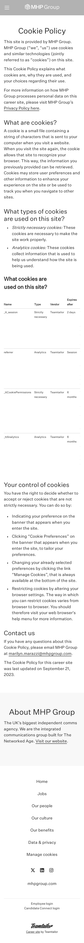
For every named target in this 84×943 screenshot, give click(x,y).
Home (42, 782)
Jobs (42, 794)
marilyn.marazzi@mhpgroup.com (40, 654)
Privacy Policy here (21, 109)
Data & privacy (42, 843)
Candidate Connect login (42, 908)
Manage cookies (42, 855)
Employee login (42, 903)
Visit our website (51, 741)
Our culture (42, 818)
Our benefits (42, 830)
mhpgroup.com (42, 884)
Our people (42, 806)
